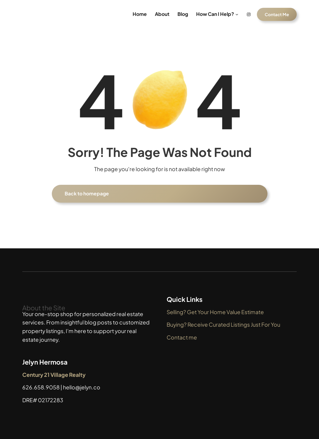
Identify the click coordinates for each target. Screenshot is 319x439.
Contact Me (277, 14)
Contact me (182, 337)
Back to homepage (87, 193)
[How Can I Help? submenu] (236, 14)
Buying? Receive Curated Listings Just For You (223, 324)
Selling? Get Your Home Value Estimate (215, 312)
